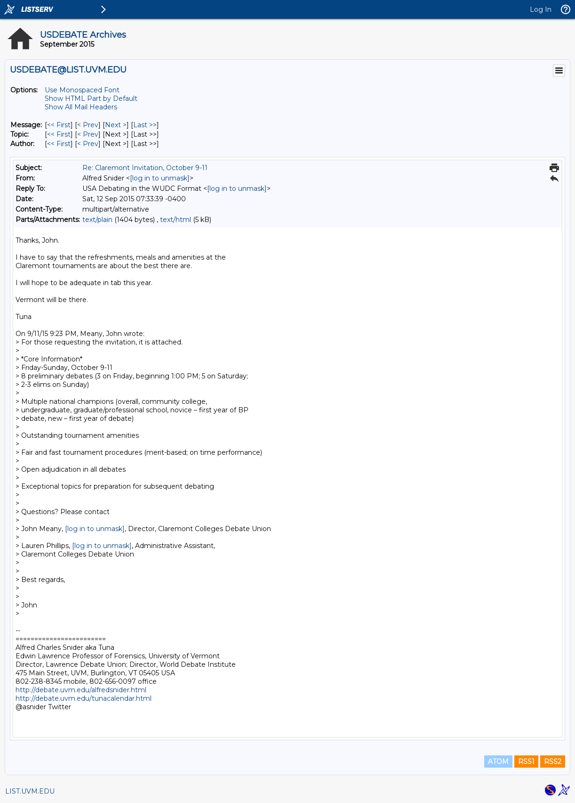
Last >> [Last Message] (145, 125)
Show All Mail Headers (81, 107)
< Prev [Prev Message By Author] (87, 143)
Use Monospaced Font (82, 90)
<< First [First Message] (59, 125)
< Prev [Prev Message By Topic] (87, 134)
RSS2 (552, 761)
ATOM (498, 761)
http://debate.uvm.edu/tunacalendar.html (84, 698)
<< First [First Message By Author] (59, 143)
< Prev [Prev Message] (87, 125)
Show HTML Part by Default (91, 98)
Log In (540, 9)
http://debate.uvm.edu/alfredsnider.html (81, 690)
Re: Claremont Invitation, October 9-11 (145, 168)
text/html (175, 219)
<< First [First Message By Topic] (59, 134)
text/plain (97, 219)
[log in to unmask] (160, 178)
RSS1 (526, 761)
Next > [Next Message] (116, 125)
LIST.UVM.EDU (30, 791)
